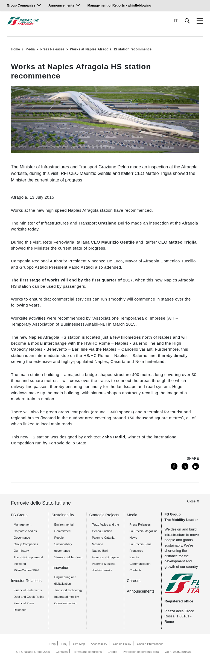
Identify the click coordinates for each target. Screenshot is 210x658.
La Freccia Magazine (144, 531)
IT (176, 21)
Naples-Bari (99, 550)
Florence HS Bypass (105, 557)
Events (134, 557)
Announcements (61, 5)
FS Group (19, 515)
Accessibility (99, 643)
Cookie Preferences (150, 643)
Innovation (60, 567)
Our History (21, 550)
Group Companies (21, 5)
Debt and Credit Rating (29, 596)
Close (191, 501)
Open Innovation (65, 603)
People (59, 537)
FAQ (64, 643)
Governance (22, 537)
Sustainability (63, 515)
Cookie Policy (122, 643)
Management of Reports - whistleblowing (119, 5)
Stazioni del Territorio (68, 557)
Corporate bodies (25, 531)
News (133, 537)
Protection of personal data (141, 651)
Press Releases (52, 49)
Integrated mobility (66, 596)
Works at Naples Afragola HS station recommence (111, 49)
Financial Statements (28, 590)
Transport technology (68, 590)
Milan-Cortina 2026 (26, 570)
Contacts (62, 651)
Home (15, 49)
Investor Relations (26, 580)
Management (22, 524)
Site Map (79, 643)
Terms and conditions (87, 651)
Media (30, 49)
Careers (134, 580)
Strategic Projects (104, 515)
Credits (112, 651)
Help (52, 643)
